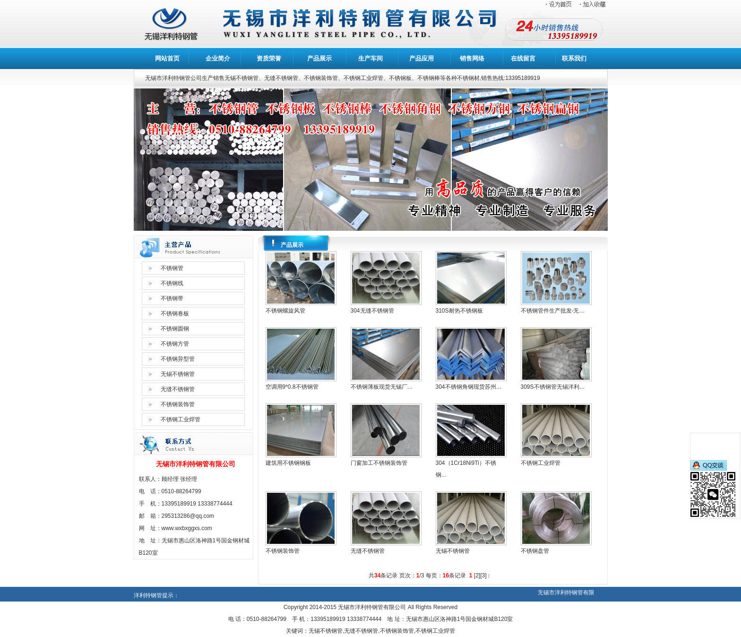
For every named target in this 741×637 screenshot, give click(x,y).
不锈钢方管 (175, 343)
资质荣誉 (269, 58)
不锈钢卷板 (175, 313)
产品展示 (319, 58)
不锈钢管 (172, 268)
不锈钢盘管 (535, 551)
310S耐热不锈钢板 (459, 310)
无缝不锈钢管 (178, 389)
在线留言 (523, 58)
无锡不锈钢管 (178, 374)
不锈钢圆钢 (175, 328)
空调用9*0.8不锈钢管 (292, 387)
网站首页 (167, 58)
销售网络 (472, 58)
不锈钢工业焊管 (180, 419)
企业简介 (218, 58)
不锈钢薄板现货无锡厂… (382, 387)
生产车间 (370, 58)
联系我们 (574, 58)
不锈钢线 (172, 283)
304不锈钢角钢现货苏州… (469, 387)
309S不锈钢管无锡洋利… (553, 387)
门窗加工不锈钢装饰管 (379, 463)
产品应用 (421, 58)
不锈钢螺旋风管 (285, 310)
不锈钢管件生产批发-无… (553, 310)
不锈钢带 (172, 298)
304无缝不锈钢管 (372, 310)
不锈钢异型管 (178, 359)
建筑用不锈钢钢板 (288, 463)
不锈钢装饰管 (178, 404)
